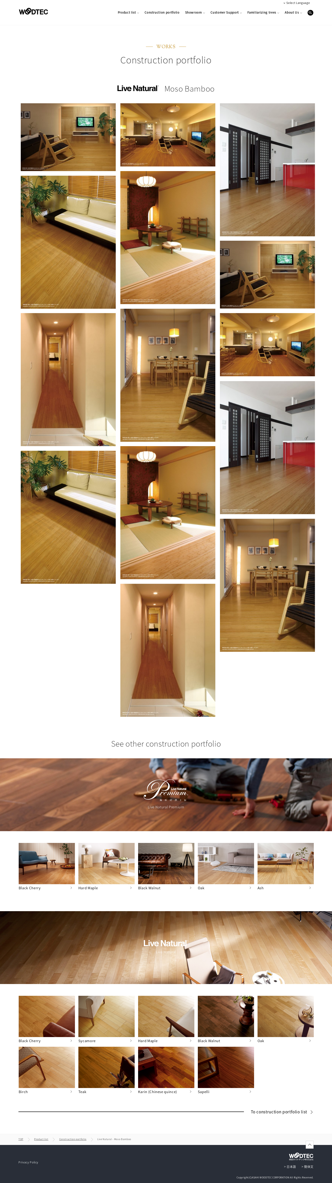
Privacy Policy (28, 1162)
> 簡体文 (308, 1166)
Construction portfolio (72, 1139)
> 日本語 (290, 1166)
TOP (20, 1139)
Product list (41, 1139)
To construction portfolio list (279, 1112)
